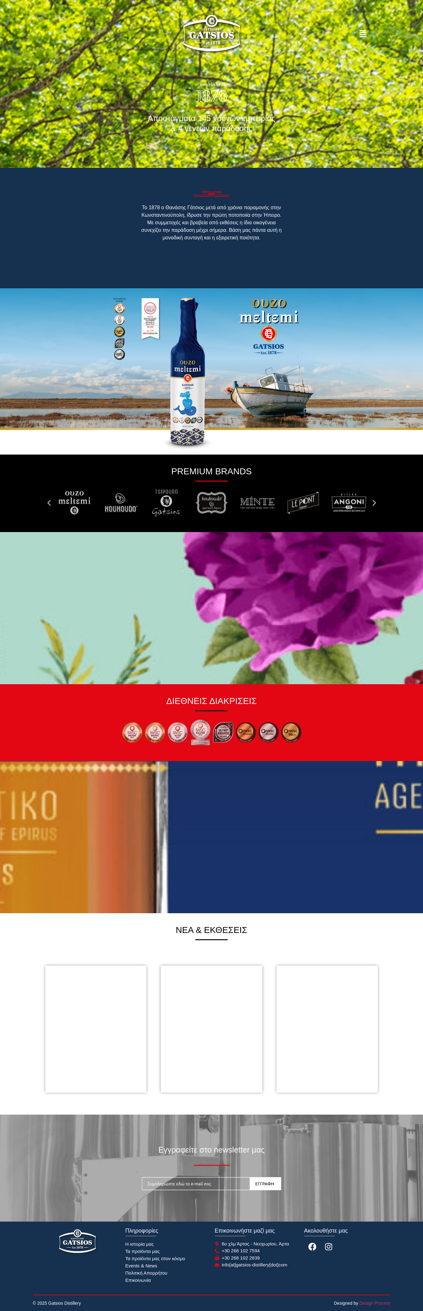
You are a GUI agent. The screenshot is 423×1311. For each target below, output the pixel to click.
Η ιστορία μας (139, 1244)
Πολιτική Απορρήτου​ (146, 1273)
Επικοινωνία (138, 1280)
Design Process (374, 1303)
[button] (363, 34)
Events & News (141, 1265)
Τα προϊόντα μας (142, 1251)
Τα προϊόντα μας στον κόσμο (155, 1258)
